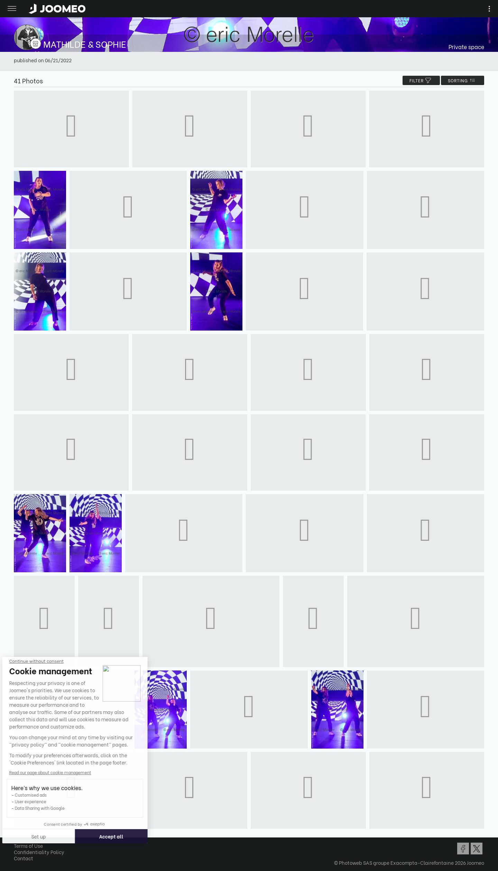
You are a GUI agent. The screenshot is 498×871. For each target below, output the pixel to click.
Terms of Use (28, 845)
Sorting (462, 80)
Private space (466, 46)
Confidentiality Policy (39, 851)
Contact (23, 858)
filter (421, 80)
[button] (18, 835)
